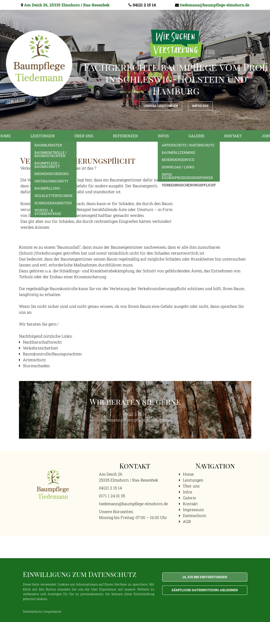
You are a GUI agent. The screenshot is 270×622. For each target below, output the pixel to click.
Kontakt (233, 135)
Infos (163, 135)
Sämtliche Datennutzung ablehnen (205, 590)
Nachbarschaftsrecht (43, 342)
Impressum (193, 509)
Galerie (197, 135)
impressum (52, 611)
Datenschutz (194, 515)
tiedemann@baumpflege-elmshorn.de (214, 4)
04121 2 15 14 (144, 4)
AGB (187, 521)
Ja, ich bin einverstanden (204, 577)
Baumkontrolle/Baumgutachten (52, 353)
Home (188, 474)
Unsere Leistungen (160, 106)
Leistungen (43, 135)
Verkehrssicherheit (40, 347)
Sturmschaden (36, 365)
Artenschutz (34, 359)
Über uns (83, 135)
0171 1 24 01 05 (112, 495)
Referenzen (125, 135)
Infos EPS (200, 106)
